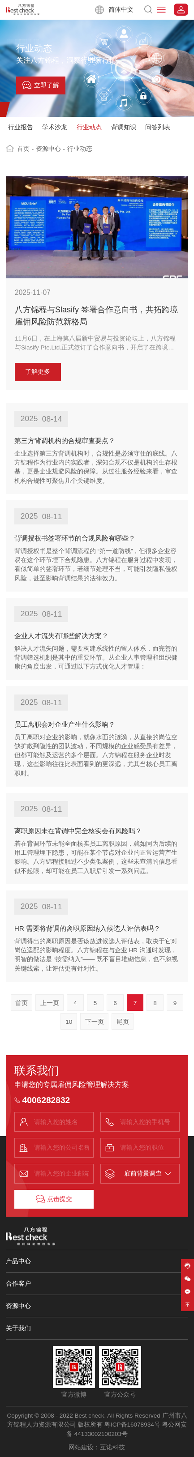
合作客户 (18, 1283)
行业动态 (89, 127)
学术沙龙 (54, 127)
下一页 (94, 1021)
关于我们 (18, 1328)
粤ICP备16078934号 (132, 1424)
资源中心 (50, 149)
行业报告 (20, 127)
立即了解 (40, 85)
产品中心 (18, 1261)
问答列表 (157, 127)
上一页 (49, 1003)
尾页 (122, 1021)
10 (68, 1021)
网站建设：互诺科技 (97, 1447)
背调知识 (123, 127)
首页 (25, 149)
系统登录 (181, 10)
